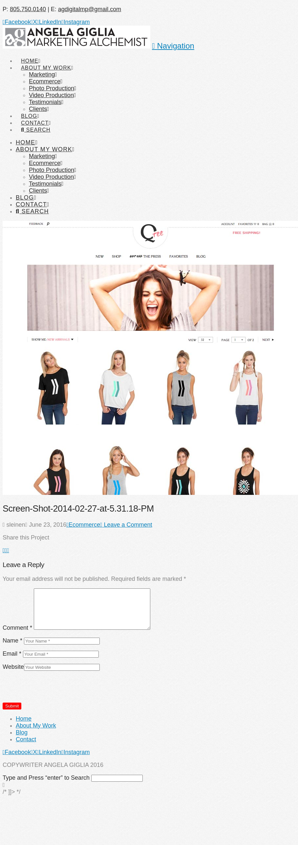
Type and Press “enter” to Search (46, 777)
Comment (17, 627)
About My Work (36, 725)
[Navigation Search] (35, 124)
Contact (26, 739)
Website (13, 667)
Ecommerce (83, 524)
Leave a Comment (126, 524)
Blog (22, 732)
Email (12, 653)
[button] (173, 45)
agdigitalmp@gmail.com (89, 9)
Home (24, 718)
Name (12, 640)
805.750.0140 (28, 9)
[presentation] (52, 689)
